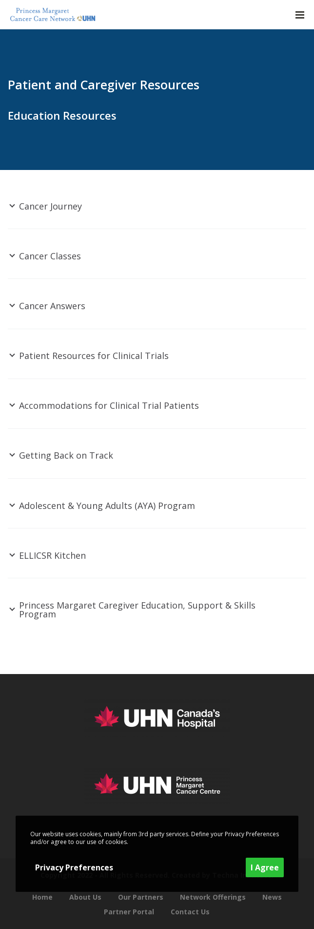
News (272, 897)
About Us (85, 897)
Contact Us (190, 911)
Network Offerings (213, 897)
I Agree (265, 867)
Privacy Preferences (74, 867)
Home (42, 897)
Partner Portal (129, 911)
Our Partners (140, 897)
